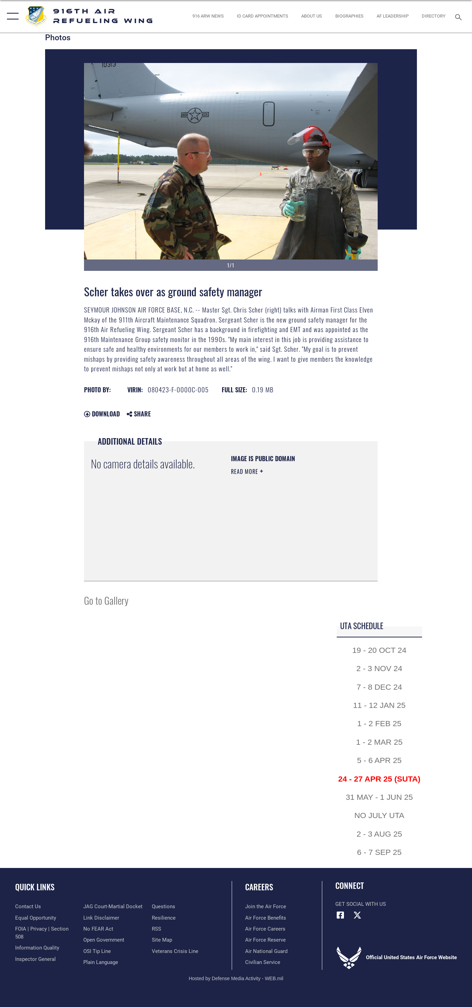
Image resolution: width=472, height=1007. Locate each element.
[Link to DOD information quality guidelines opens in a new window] (37, 948)
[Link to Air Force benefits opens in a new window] (265, 918)
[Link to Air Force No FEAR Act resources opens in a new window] (98, 929)
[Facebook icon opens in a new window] (340, 915)
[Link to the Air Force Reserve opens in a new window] (265, 940)
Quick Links (34, 887)
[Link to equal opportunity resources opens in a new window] (35, 918)
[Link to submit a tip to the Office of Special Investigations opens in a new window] (97, 951)
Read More (245, 471)
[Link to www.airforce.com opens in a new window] (265, 906)
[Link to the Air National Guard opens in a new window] (266, 951)
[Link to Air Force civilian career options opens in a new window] (262, 962)
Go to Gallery (106, 600)
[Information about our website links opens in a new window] (101, 918)
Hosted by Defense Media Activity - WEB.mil (236, 978)
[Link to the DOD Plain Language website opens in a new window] (100, 962)
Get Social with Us (360, 904)
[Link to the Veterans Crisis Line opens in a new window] (175, 951)
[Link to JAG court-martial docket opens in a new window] (113, 906)
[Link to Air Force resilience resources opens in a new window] (164, 918)
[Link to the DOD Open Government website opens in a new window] (103, 940)
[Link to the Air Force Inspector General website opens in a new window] (35, 959)
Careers (259, 887)
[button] (11, 16)
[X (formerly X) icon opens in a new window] (357, 915)
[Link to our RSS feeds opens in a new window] (156, 929)
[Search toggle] (459, 16)
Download (102, 413)
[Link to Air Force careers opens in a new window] (265, 929)
